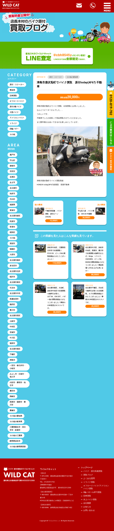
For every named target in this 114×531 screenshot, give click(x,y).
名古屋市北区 (15, 271)
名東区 (12, 177)
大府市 (12, 255)
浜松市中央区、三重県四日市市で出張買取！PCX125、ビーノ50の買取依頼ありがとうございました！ (56, 253)
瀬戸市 (12, 155)
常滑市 (12, 227)
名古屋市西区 (15, 316)
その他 (12, 134)
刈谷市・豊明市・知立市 (18, 383)
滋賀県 (12, 205)
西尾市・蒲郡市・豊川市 (18, 403)
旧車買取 (13, 96)
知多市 (12, 193)
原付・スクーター (55, 77)
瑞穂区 (12, 249)
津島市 (12, 360)
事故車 (12, 90)
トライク (13, 123)
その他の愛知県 (72, 77)
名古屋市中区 (15, 293)
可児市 (12, 288)
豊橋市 (12, 410)
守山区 (12, 160)
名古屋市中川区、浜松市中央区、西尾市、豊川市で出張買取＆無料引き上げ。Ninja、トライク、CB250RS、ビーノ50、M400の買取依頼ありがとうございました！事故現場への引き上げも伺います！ (94, 259)
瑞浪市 (12, 343)
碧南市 (12, 166)
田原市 (12, 221)
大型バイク (14, 112)
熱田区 (12, 304)
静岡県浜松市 (15, 441)
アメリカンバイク (17, 118)
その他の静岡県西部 (18, 447)
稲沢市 (12, 277)
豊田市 (12, 391)
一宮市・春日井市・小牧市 (18, 366)
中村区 (12, 327)
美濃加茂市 (14, 299)
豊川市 (12, 310)
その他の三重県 (16, 435)
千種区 (12, 354)
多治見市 (13, 266)
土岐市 (12, 321)
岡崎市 (12, 396)
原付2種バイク (15, 107)
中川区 (12, 338)
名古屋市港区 (15, 349)
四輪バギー (14, 129)
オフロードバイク (17, 101)
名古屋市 (13, 188)
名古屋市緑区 (15, 216)
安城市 (12, 332)
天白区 (12, 199)
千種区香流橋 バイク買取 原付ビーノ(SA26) (53, 214)
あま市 (12, 182)
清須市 (12, 243)
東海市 (12, 210)
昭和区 (12, 232)
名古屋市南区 (15, 260)
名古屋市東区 (15, 282)
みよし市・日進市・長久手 (18, 375)
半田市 (12, 171)
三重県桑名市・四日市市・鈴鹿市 (18, 428)
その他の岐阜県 (16, 421)
